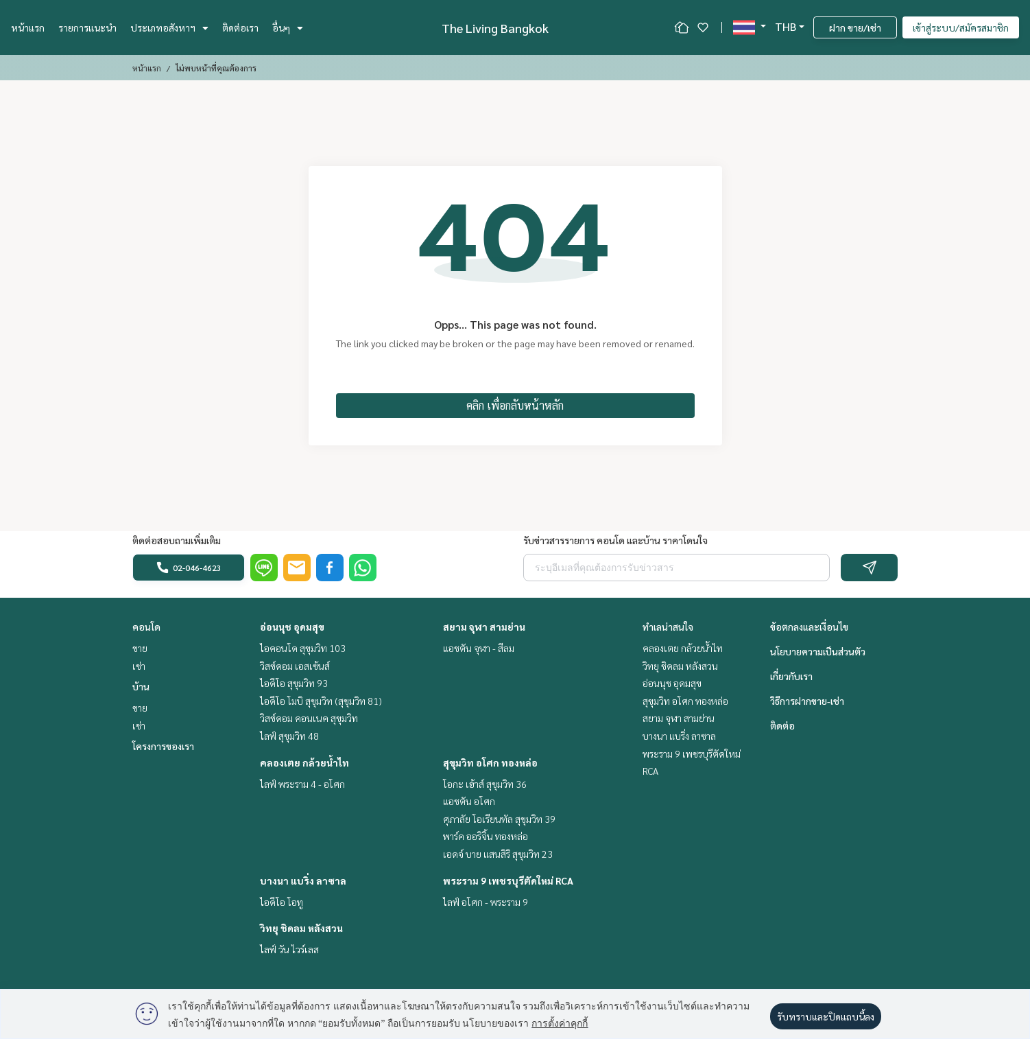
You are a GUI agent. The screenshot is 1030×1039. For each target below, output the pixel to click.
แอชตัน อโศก (469, 801)
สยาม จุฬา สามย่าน (484, 626)
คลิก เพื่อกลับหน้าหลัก (515, 405)
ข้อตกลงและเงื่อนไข (809, 626)
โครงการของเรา (163, 746)
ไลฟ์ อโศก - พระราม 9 (485, 902)
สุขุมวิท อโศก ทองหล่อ (490, 762)
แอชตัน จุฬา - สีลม (478, 648)
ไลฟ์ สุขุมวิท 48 (289, 735)
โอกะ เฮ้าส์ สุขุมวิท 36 (485, 784)
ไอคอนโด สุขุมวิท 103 (303, 648)
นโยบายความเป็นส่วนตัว (817, 651)
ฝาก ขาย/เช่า (855, 27)
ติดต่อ (782, 725)
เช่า (138, 665)
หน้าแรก (28, 27)
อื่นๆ (287, 27)
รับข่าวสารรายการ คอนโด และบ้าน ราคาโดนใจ (615, 540)
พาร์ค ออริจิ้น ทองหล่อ (485, 836)
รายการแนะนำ (87, 27)
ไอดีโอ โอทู (281, 902)
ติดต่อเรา (240, 27)
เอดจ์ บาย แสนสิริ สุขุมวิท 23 (498, 854)
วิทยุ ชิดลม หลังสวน (301, 928)
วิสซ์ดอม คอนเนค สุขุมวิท (309, 718)
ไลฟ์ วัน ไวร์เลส (289, 949)
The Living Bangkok (495, 28)
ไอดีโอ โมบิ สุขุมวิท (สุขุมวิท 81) (321, 700)
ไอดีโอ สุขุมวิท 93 (294, 683)
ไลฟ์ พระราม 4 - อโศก (302, 784)
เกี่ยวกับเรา (791, 676)
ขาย (139, 648)
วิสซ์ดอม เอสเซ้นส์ (295, 665)
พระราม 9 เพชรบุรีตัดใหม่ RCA (508, 880)
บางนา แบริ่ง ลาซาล (303, 880)
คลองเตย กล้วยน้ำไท (304, 762)
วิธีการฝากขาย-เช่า (807, 700)
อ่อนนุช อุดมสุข (292, 626)
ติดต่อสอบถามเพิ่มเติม (176, 540)
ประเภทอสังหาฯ (169, 27)
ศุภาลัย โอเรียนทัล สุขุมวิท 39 (499, 819)
